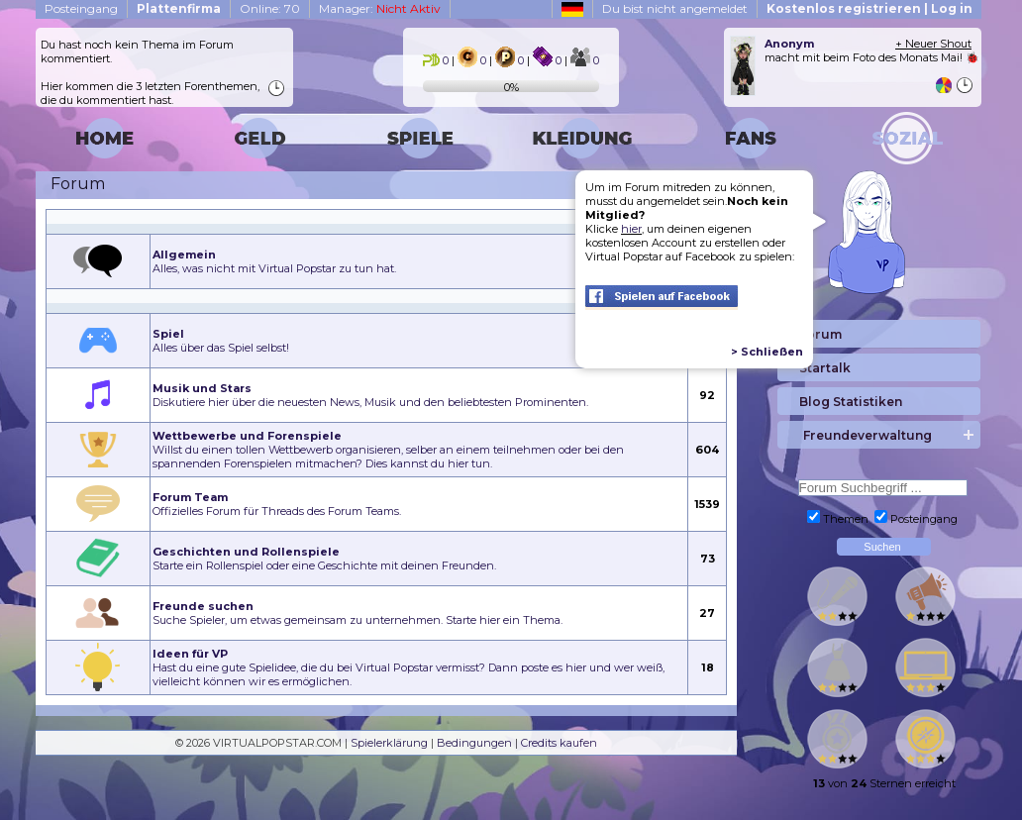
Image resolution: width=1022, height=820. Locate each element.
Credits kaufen (559, 743)
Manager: (380, 8)
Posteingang (81, 8)
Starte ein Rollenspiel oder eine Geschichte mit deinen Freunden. (324, 558)
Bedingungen (474, 743)
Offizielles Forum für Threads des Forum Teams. (277, 504)
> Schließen (767, 352)
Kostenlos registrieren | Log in (869, 8)
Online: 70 (270, 8)
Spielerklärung (389, 743)
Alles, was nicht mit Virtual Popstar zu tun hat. (274, 261)
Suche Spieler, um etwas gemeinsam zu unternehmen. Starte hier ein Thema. (357, 613)
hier (631, 229)
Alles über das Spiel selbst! (221, 341)
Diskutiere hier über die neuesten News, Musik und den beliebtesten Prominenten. (370, 395)
